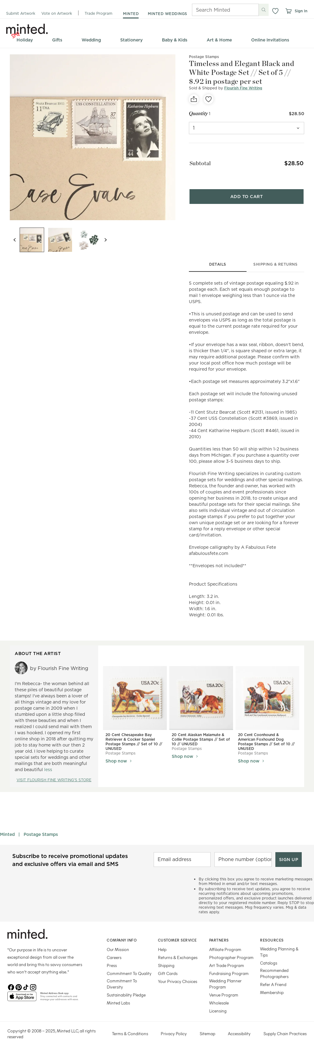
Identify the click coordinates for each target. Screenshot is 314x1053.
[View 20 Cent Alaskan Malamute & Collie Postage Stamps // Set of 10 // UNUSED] (201, 698)
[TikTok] (25, 986)
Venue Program (223, 995)
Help (162, 949)
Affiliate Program (225, 949)
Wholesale (219, 1003)
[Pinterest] (18, 986)
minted (131, 13)
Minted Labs (118, 1003)
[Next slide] (105, 240)
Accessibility (239, 1033)
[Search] (216, 10)
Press (112, 965)
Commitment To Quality (129, 973)
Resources (272, 940)
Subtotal (199, 163)
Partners (219, 940)
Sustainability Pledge (126, 995)
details (217, 264)
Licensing (218, 1011)
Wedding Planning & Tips (279, 952)
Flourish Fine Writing (243, 88)
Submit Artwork (20, 13)
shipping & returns (275, 264)
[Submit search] (263, 10)
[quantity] (246, 128)
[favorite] (208, 99)
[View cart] (288, 11)
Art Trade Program (226, 965)
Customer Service (177, 940)
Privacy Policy (174, 1033)
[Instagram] (33, 986)
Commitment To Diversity (122, 984)
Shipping (166, 965)
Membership (272, 992)
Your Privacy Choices (177, 981)
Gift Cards (168, 973)
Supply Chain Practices (285, 1033)
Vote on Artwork (56, 13)
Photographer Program (231, 957)
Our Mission (118, 949)
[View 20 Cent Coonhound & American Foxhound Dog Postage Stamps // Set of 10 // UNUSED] (267, 698)
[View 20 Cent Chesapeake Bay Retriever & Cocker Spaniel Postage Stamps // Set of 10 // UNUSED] (135, 698)
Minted (7, 834)
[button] (275, 11)
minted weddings (167, 13)
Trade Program (98, 13)
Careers (114, 957)
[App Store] (21, 999)
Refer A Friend (273, 984)
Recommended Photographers (274, 973)
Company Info (122, 940)
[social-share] (194, 99)
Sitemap (207, 1033)
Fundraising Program (229, 973)
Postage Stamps (41, 834)
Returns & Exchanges (177, 957)
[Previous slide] (15, 240)
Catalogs (268, 963)
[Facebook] (11, 986)
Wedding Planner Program (225, 984)
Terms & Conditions (130, 1033)
